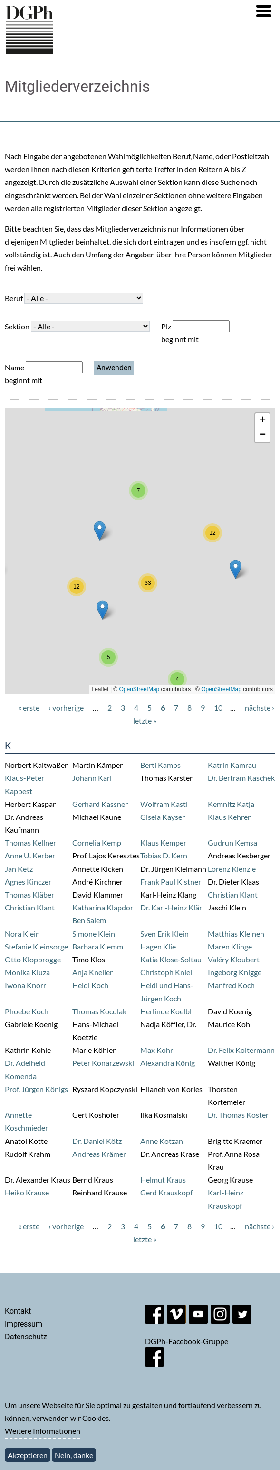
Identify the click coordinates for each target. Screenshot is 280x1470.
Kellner (44, 842)
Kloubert (245, 959)
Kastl (179, 803)
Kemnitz (222, 803)
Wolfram (155, 803)
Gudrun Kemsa (232, 842)
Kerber (43, 855)
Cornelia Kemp (96, 842)
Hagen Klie (158, 946)
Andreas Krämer (99, 1153)
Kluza (40, 972)
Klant (249, 894)
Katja (245, 803)
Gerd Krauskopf (166, 1192)
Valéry (219, 959)
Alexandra (157, 1062)
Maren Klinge (230, 946)
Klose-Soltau (180, 959)
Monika (18, 972)
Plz (166, 326)
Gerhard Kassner (100, 803)
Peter (82, 1062)
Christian (224, 894)
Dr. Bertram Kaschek (241, 777)
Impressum (23, 1323)
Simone (85, 933)
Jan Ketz (19, 868)
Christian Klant (30, 907)
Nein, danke (74, 1455)
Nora (14, 933)
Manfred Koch (231, 985)
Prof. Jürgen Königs (36, 1088)
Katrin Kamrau (232, 764)
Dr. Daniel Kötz (97, 1140)
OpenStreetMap (139, 689)
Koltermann (255, 1049)
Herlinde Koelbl (166, 1011)
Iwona (16, 985)
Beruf (14, 298)
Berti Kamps (160, 764)
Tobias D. (155, 855)
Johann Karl (92, 777)
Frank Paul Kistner (170, 881)
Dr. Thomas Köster (238, 1114)
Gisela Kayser (162, 816)
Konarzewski (113, 1062)
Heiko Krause (27, 1192)
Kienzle (244, 868)
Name (14, 367)
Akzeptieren (28, 1455)
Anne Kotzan (161, 1140)
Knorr (36, 985)
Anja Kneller (92, 972)
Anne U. (18, 855)
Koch (39, 1011)
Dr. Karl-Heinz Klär (171, 907)
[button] (263, 11)
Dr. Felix (221, 1049)
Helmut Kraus (163, 1179)
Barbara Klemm (97, 946)
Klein (31, 933)
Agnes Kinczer (28, 881)
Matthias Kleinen (236, 933)
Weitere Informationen (42, 1430)
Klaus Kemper (163, 842)
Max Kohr (156, 1049)
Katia (149, 959)
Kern (179, 855)
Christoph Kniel (166, 972)
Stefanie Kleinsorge (36, 946)
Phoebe (18, 1011)
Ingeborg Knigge (234, 972)
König (185, 1062)
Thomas (18, 842)
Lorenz (220, 868)
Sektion (17, 326)
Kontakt (18, 1311)
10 (218, 707)
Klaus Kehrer (229, 816)
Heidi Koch (90, 985)
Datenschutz (26, 1336)
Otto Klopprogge (33, 959)
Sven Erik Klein (164, 933)
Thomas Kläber (29, 894)
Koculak (113, 1011)
